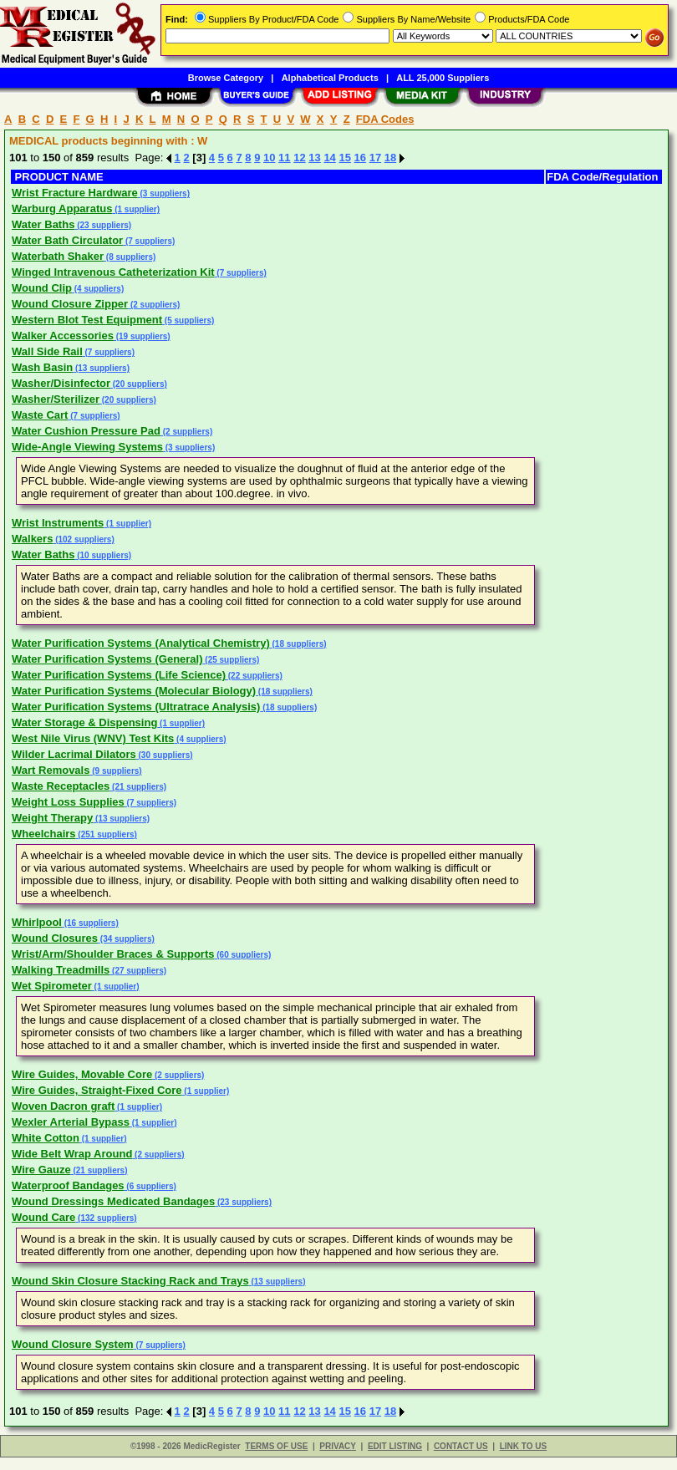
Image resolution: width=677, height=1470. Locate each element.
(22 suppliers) (254, 675)
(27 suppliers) (137, 970)
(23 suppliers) (102, 225)
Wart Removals (50, 770)
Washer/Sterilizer (55, 399)
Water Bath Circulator (67, 240)
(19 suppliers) (142, 336)
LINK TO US (523, 1446)
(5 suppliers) (188, 320)
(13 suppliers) (101, 368)
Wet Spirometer (52, 985)
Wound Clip (42, 288)
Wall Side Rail (47, 351)
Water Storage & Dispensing (84, 722)
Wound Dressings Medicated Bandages (113, 1201)
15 (344, 157)
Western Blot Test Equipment (87, 319)
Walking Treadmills (60, 970)
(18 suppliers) (298, 644)
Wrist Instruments (58, 522)
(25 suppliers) (231, 659)
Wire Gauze (41, 1169)
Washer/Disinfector (61, 383)
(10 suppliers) (102, 555)
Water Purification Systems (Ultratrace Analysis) (136, 706)
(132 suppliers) (105, 1218)
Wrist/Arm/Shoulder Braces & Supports (113, 954)
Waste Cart (40, 415)
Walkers (32, 538)
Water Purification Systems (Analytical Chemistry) (141, 643)
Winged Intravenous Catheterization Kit (113, 272)
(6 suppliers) (150, 1186)
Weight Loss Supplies (68, 802)
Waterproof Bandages (68, 1185)
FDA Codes (385, 119)
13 (314, 157)
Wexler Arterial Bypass (71, 1122)
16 (360, 157)
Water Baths (43, 224)
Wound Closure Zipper (70, 304)
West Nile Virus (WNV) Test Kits (93, 738)
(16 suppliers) (90, 923)
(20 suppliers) (138, 384)
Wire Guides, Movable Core (82, 1074)
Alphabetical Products (330, 78)
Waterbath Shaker (58, 256)
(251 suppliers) (106, 834)
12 (299, 157)
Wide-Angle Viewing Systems (87, 446)
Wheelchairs (44, 833)
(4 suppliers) (98, 288)
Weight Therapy (52, 817)
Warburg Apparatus (62, 208)
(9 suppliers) (115, 771)
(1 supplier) (136, 209)
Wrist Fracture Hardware (75, 192)
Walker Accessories (63, 335)
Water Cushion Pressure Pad (86, 431)
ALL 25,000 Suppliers (442, 78)
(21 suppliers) (137, 786)
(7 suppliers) (149, 241)
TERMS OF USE (276, 1446)
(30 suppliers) (164, 755)
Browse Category (225, 78)
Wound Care (43, 1217)
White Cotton (45, 1138)
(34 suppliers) (126, 939)
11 (284, 157)
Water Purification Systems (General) (107, 659)
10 (269, 157)
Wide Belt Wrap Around (72, 1153)
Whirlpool (37, 922)
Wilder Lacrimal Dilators (74, 754)
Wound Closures (55, 938)
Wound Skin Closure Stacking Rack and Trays (130, 1280)
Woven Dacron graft (63, 1106)
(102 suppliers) (83, 539)
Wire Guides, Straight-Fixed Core (97, 1090)
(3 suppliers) (164, 193)
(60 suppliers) (242, 954)
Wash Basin (42, 367)
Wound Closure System (73, 1344)
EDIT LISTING (395, 1446)
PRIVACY (337, 1446)
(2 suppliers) (154, 304)
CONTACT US (461, 1446)
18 (390, 157)
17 (375, 157)
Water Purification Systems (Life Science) (119, 675)
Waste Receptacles (60, 786)
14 (329, 157)
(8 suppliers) (129, 257)
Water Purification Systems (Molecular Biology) (134, 690)
